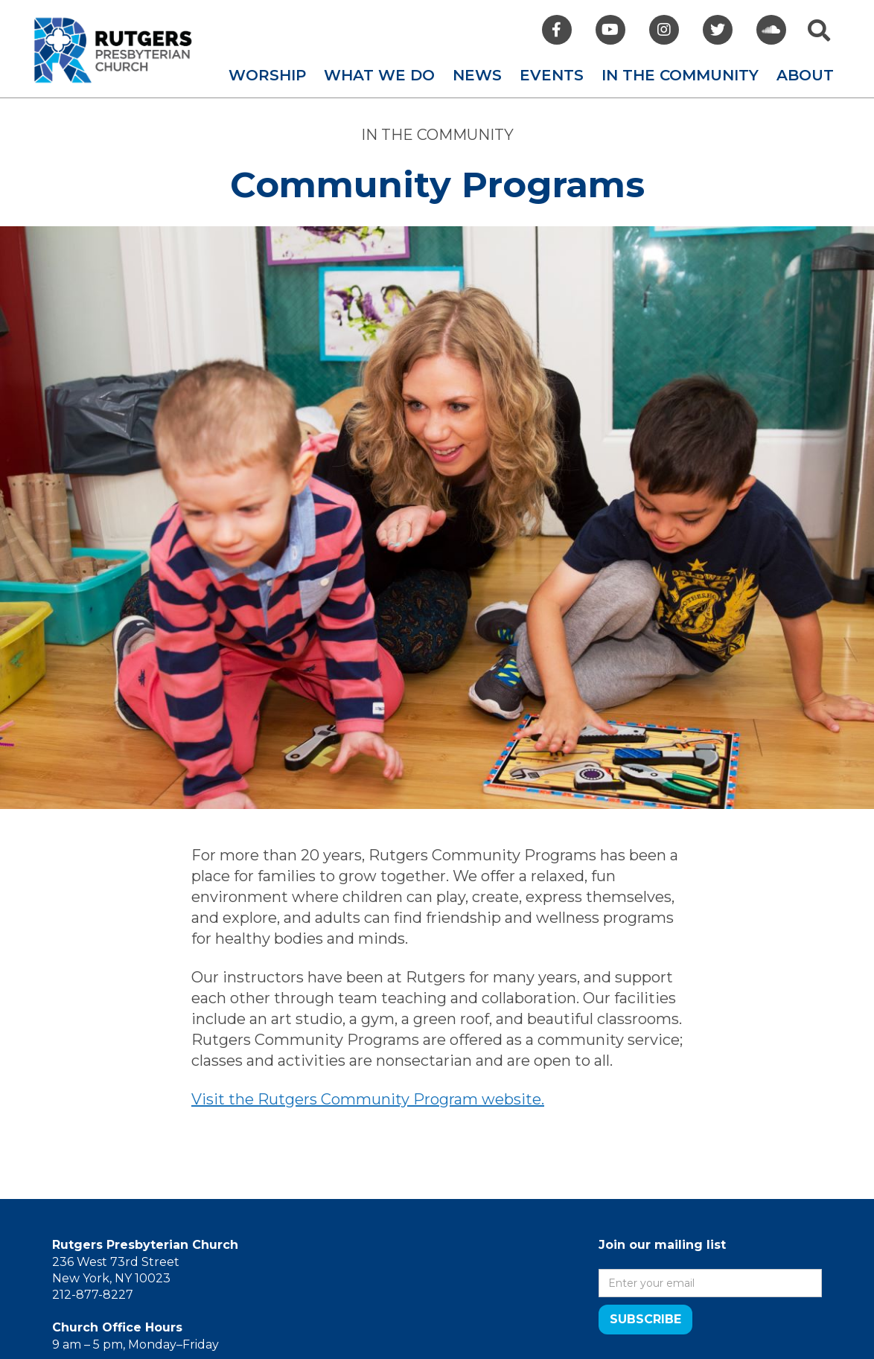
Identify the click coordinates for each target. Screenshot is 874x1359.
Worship (267, 75)
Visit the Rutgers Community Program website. (367, 1099)
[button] (267, 75)
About (805, 75)
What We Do (379, 75)
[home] (113, 50)
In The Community (680, 75)
